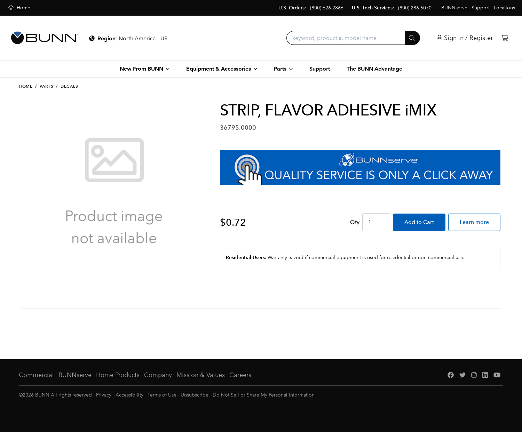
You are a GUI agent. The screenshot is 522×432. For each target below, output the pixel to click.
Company (158, 375)
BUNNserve (75, 375)
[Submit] (412, 38)
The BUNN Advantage (374, 68)
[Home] (19, 7)
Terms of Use (162, 395)
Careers (240, 375)
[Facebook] (451, 375)
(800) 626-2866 (326, 8)
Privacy (103, 395)
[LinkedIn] (485, 375)
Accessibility (129, 395)
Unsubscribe (194, 395)
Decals (69, 86)
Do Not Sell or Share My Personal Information (264, 395)
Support (319, 68)
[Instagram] (474, 375)
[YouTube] (496, 375)
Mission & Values (200, 375)
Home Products (118, 375)
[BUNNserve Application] (360, 167)
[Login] (465, 38)
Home (25, 86)
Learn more (474, 222)
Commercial (36, 375)
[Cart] (504, 38)
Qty (354, 222)
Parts (46, 86)
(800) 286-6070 (415, 8)
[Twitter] (462, 375)
